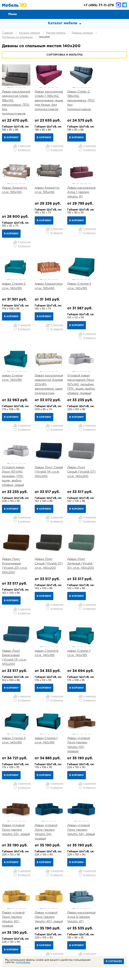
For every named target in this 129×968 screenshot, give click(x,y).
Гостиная (68, 902)
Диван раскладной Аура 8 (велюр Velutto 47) (48, 720)
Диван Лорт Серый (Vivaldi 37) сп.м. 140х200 (16, 458)
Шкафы (81, 906)
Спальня (50, 902)
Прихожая (87, 902)
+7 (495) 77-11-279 (58, 921)
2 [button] (12, 87)
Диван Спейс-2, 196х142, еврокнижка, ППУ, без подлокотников (80, 100)
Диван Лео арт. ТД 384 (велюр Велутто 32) (46, 803)
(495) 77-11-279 (99, 5)
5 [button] (24, 87)
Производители (24, 889)
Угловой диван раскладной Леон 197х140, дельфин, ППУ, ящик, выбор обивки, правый (113, 279)
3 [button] (16, 87)
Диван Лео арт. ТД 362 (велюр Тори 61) (110, 720)
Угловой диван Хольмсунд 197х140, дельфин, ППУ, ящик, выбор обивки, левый (113, 807)
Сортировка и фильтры (64, 55)
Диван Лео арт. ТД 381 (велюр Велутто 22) (13, 803)
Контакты (109, 884)
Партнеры (90, 889)
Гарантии (91, 884)
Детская (105, 902)
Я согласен (114, 961)
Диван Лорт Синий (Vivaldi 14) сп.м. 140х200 (48, 366)
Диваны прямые (82, 33)
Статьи (73, 889)
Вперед (97, 866)
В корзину (11, 137)
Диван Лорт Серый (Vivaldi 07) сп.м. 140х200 (80, 366)
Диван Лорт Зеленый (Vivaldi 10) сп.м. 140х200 (47, 458)
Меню (12, 14)
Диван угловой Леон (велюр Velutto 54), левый (80, 633)
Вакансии (109, 889)
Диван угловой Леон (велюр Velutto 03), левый (16, 633)
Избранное (115, 14)
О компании (21, 884)
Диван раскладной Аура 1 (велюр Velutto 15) (48, 192)
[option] (16, 75)
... (76, 866)
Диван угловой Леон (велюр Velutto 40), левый (16, 720)
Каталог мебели (29, 33)
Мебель (97, 906)
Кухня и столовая (40, 906)
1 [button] (8, 87)
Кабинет (64, 906)
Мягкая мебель (56, 33)
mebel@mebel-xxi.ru (64, 933)
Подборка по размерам (17, 37)
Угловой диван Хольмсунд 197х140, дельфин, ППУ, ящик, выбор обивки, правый (80, 807)
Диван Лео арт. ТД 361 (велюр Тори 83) (78, 720)
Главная (7, 33)
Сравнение (107, 14)
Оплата (40, 884)
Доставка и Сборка (65, 884)
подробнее (23, 962)
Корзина (124, 14)
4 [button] (20, 87)
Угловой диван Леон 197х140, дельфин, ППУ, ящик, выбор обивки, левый (13, 371)
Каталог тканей (52, 889)
